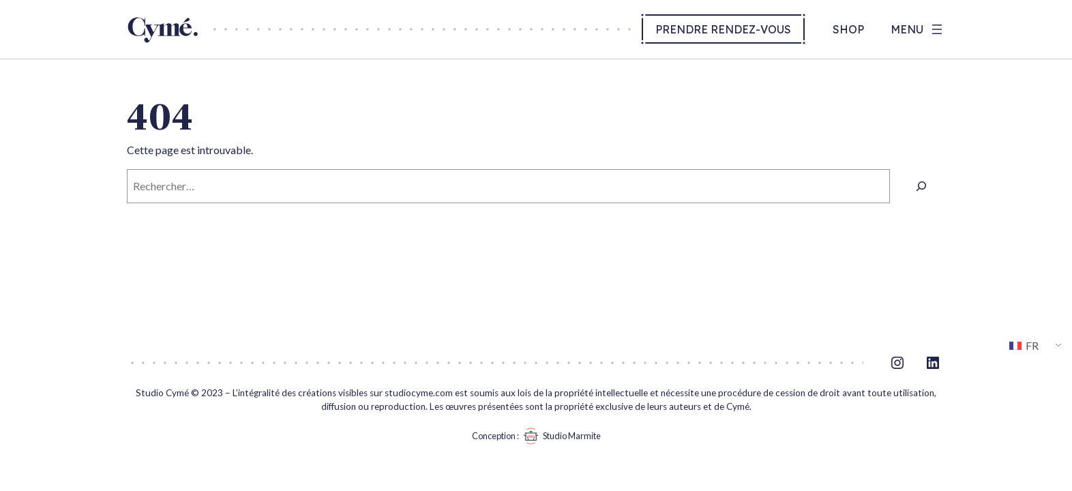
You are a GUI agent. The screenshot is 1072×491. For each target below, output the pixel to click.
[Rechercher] (921, 186)
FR (1024, 345)
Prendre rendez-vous (723, 29)
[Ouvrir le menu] (918, 29)
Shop (848, 29)
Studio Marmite (560, 436)
